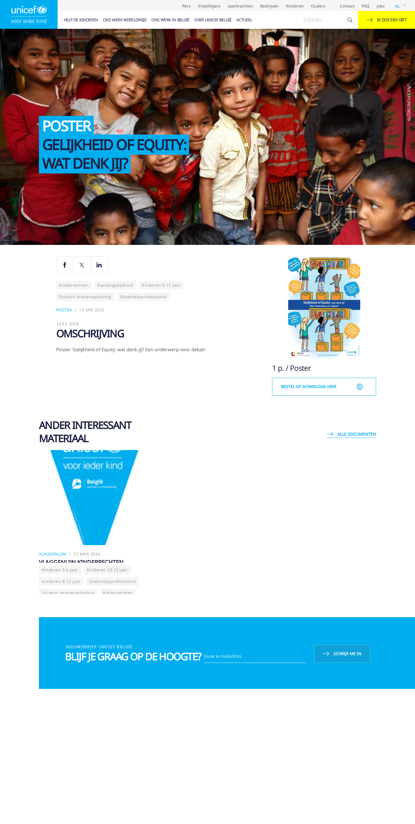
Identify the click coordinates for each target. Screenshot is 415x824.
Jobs (381, 6)
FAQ (365, 6)
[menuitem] (81, 20)
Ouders (318, 6)
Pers (186, 6)
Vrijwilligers (209, 6)
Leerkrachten (240, 6)
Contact (347, 6)
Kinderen (295, 6)
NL (397, 6)
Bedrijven (269, 6)
